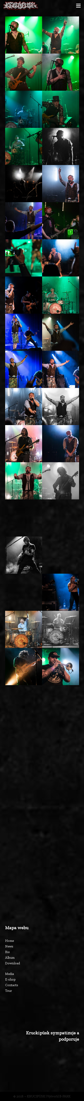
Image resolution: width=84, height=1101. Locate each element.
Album (10, 958)
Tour (8, 991)
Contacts (11, 985)
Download (12, 963)
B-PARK (65, 1096)
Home (9, 941)
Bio (7, 952)
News (9, 946)
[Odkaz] (20, 5)
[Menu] (78, 5)
